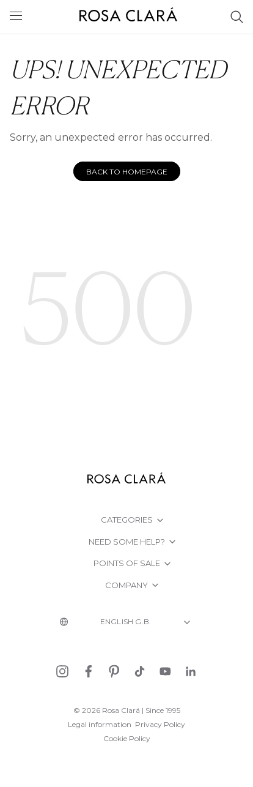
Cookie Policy (126, 738)
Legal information (99, 724)
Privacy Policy (160, 724)
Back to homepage (126, 171)
